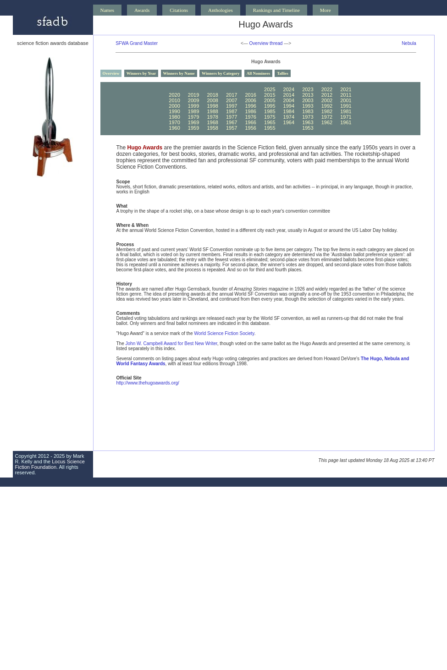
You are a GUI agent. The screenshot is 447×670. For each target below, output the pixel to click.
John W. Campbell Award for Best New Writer (171, 343)
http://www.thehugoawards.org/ (147, 382)
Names (107, 10)
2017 (231, 95)
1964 (288, 122)
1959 (193, 128)
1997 (231, 106)
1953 (307, 128)
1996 (250, 106)
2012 (326, 95)
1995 (269, 106)
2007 (231, 100)
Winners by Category (220, 73)
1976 (250, 117)
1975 (269, 117)
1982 (326, 111)
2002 (326, 100)
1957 (231, 128)
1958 (212, 128)
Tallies (282, 73)
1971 (345, 117)
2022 (326, 89)
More (325, 10)
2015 (269, 95)
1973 (307, 117)
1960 (174, 128)
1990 (174, 111)
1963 (307, 122)
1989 (193, 111)
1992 (326, 106)
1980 (174, 117)
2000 (174, 106)
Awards (141, 10)
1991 (345, 106)
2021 (345, 89)
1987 (231, 111)
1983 (307, 111)
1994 (288, 106)
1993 (307, 106)
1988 (212, 111)
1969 (193, 122)
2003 (307, 100)
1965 (269, 122)
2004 (288, 100)
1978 (212, 117)
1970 (174, 122)
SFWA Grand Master (137, 43)
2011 (345, 95)
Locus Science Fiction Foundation (50, 464)
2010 (174, 100)
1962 (326, 122)
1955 (269, 128)
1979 (193, 117)
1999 (193, 106)
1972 (326, 117)
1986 (250, 111)
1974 (288, 117)
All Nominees (258, 73)
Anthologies (220, 10)
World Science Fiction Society (224, 333)
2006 (250, 100)
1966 (250, 122)
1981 (345, 111)
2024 (288, 89)
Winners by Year (141, 73)
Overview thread (266, 43)
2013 (307, 95)
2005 (269, 100)
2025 (269, 89)
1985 (269, 111)
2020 (174, 95)
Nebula (409, 43)
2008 (212, 100)
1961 (345, 122)
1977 (231, 117)
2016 (250, 95)
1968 (212, 122)
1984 (288, 111)
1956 (250, 128)
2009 (193, 100)
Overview (111, 73)
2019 (193, 95)
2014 (288, 95)
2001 (345, 100)
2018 (212, 95)
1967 (231, 122)
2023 (307, 89)
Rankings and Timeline (276, 10)
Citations (179, 10)
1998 (212, 106)
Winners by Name (179, 73)
